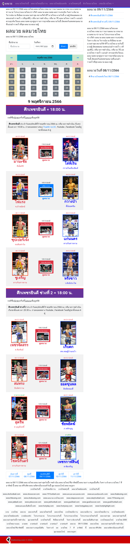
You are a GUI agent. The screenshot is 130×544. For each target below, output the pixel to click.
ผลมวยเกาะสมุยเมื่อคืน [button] (35, 528)
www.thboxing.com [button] (13, 498)
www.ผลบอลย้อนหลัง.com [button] (97, 494)
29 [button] (11, 70)
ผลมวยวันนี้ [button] (32, 512)
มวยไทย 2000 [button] (121, 520)
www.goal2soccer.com (91, 502)
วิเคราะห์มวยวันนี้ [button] (73, 520)
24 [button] (67, 88)
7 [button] (70, 528)
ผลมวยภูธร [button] (71, 532)
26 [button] (11, 94)
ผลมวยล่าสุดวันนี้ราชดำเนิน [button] (14, 520)
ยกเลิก (73, 46)
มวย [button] (7, 512)
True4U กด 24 (49, 127)
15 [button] (45, 82)
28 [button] (33, 94)
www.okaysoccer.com (75, 498)
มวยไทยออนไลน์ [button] (107, 520)
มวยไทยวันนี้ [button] (35, 489)
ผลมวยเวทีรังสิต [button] (95, 528)
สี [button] (74, 528)
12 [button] (11, 82)
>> (78, 57)
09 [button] (56, 76)
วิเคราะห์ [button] (49, 528)
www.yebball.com (15, 502)
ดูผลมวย (46, 160)
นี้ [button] (85, 528)
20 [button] (22, 88)
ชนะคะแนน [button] (46, 267)
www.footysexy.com (64, 506)
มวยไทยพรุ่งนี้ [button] (64, 489)
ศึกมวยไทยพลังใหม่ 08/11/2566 (105, 76)
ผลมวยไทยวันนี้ (22, 3)
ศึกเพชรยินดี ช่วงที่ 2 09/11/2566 (105, 22)
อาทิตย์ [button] (80, 528)
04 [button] (78, 70)
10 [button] (67, 76)
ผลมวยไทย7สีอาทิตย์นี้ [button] (15, 528)
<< (12, 57)
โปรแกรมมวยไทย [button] (71, 516)
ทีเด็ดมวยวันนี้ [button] (58, 520)
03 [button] (67, 70)
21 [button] (33, 88)
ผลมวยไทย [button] (58, 512)
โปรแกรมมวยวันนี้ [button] (54, 516)
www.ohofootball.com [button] (11, 494)
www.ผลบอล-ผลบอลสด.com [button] (74, 494)
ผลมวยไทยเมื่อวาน (39, 3)
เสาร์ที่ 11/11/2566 (75, 475)
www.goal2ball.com (72, 502)
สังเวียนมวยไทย (90, 3)
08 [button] (45, 76)
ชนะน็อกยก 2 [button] (46, 152)
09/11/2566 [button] (83, 524)
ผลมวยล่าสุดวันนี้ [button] (119, 516)
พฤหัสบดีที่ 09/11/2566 (45, 475)
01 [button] (45, 70)
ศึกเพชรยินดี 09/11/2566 (102, 15)
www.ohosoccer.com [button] (31, 494)
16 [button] (56, 82)
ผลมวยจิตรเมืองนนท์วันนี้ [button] (114, 528)
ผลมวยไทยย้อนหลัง (58, 3)
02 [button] (56, 70)
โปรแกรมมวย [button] (39, 516)
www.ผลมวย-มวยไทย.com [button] (53, 498)
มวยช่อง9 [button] (64, 524)
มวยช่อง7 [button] (54, 524)
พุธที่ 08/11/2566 (29, 475)
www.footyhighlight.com (105, 506)
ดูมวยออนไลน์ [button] (59, 532)
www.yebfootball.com (52, 502)
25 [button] (78, 88)
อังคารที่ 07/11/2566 (14, 475)
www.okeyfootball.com (96, 498)
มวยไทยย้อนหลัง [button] (118, 512)
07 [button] (33, 76)
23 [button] (56, 88)
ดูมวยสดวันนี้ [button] (33, 520)
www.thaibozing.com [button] (119, 494)
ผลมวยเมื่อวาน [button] (86, 512)
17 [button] (67, 82)
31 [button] (33, 70)
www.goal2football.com (112, 502)
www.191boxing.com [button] (115, 498)
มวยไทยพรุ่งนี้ (75, 3)
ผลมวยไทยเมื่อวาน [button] (102, 512)
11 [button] (78, 76)
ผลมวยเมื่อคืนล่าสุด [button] (90, 520)
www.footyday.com (46, 506)
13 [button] (22, 82)
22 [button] (45, 88)
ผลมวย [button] (23, 512)
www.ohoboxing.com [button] (32, 498)
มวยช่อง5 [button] (43, 524)
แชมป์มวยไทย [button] (105, 3)
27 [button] (22, 94)
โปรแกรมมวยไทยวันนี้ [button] (89, 516)
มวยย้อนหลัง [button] (26, 516)
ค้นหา (63, 46)
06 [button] (22, 76)
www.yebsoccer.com (33, 502)
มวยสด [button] (25, 524)
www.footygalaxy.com (84, 506)
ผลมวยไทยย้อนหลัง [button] (79, 489)
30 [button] (22, 70)
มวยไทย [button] (14, 512)
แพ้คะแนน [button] (46, 190)
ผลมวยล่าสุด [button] (105, 516)
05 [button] (11, 76)
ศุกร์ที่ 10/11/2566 (61, 475)
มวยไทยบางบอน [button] (13, 524)
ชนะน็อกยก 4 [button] (42, 450)
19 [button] (11, 88)
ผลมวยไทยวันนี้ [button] (46, 512)
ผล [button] (57, 528)
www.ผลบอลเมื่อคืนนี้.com (25, 506)
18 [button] (78, 82)
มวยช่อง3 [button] (34, 524)
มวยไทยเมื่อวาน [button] (49, 489)
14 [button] (33, 82)
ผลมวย (7, 3)
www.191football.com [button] (51, 494)
